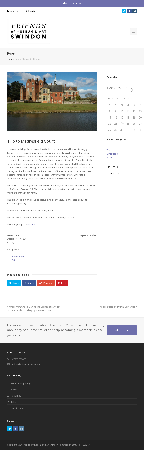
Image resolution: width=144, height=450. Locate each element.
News (14, 389)
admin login (16, 11)
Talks (109, 146)
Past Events (18, 256)
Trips (14, 260)
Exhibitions (112, 153)
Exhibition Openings (21, 383)
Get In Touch (122, 330)
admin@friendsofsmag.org (26, 364)
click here (32, 224)
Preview (111, 157)
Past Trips (16, 395)
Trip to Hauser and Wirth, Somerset (117, 306)
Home (10, 59)
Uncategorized (18, 408)
